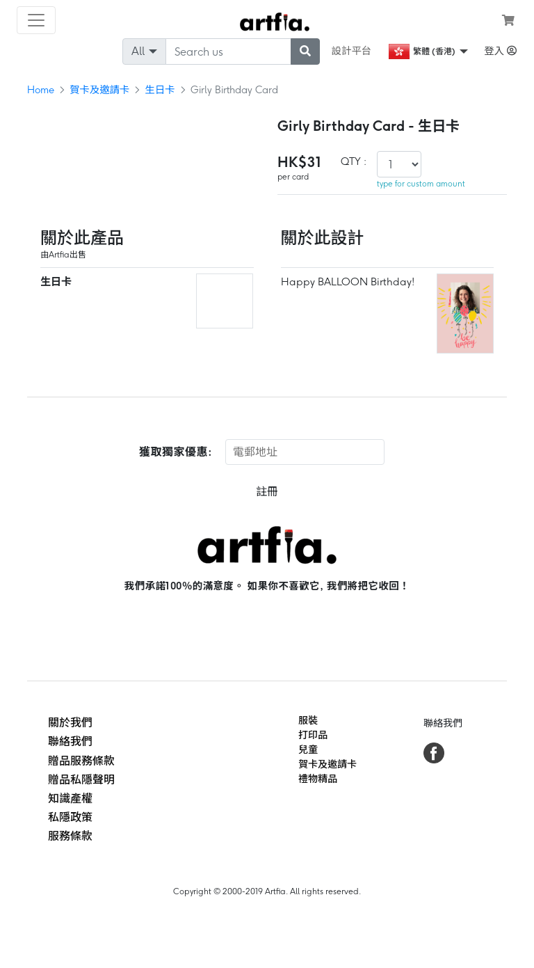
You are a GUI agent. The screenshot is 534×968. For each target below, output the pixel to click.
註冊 (267, 491)
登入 (500, 51)
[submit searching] (305, 51)
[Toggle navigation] (36, 20)
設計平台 (352, 51)
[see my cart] (508, 20)
